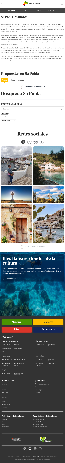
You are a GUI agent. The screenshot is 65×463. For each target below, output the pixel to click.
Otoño (3, 387)
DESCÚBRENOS (12, 278)
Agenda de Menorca (39, 422)
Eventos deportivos (17, 345)
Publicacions (6, 404)
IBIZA (39, 10)
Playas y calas (6, 373)
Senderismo (18, 348)
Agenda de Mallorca (39, 419)
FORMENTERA (52, 10)
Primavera (5, 392)
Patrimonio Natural (51, 345)
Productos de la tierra (19, 364)
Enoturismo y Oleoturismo (6, 364)
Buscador (5, 407)
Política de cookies (26, 456)
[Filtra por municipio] (5, 117)
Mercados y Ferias (19, 359)
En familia (38, 392)
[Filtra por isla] (5, 114)
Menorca (4, 422)
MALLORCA (11, 10)
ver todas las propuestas (35, 87)
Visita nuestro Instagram (35, 247)
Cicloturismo (6, 344)
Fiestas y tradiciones (52, 360)
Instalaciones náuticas (18, 374)
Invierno (4, 384)
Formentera (5, 426)
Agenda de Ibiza (38, 424)
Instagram (22, 142)
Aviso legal (36, 456)
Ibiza (3, 424)
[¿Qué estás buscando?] (32, 108)
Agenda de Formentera (40, 426)
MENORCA (26, 10)
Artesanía (39, 359)
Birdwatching (40, 344)
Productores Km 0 (7, 360)
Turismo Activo (6, 348)
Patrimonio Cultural (39, 364)
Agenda (4, 401)
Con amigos (38, 390)
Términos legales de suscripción (48, 456)
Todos (4, 80)
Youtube (35, 142)
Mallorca (4, 419)
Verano (4, 390)
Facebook (41, 142)
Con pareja (38, 387)
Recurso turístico (17, 80)
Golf (3, 351)
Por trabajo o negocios (42, 384)
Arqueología (52, 363)
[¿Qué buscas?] (8, 120)
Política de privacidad (13, 456)
